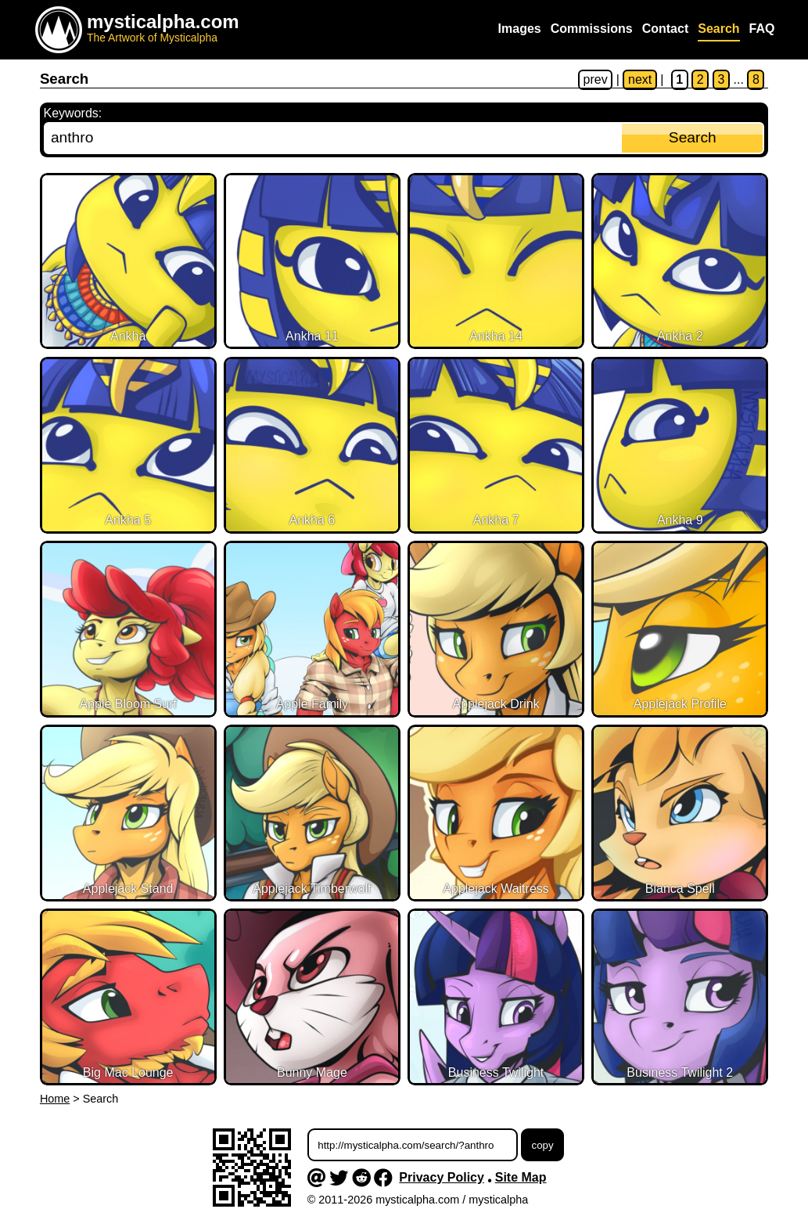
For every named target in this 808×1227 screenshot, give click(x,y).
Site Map (521, 1177)
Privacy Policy (441, 1177)
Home (55, 1098)
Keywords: (73, 113)
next (640, 79)
